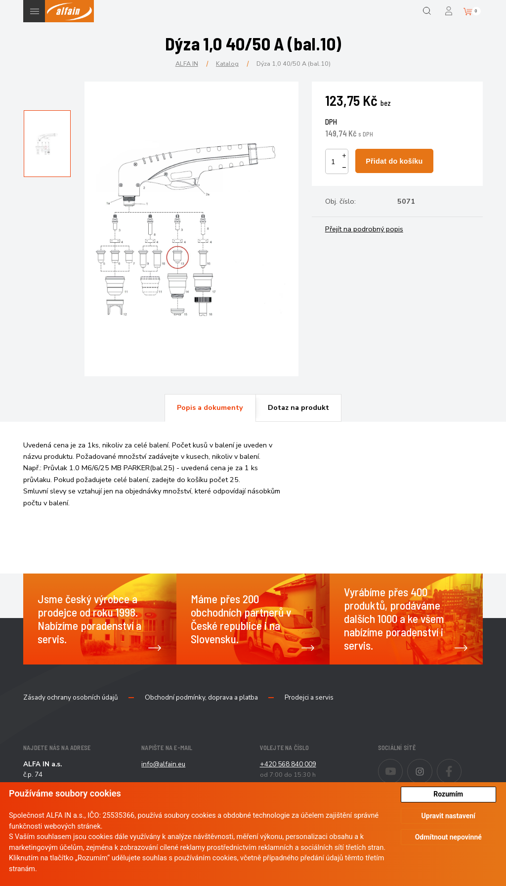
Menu (34, 11)
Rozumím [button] (448, 794)
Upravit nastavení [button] (448, 816)
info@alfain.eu (163, 764)
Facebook (461, 765)
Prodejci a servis (309, 697)
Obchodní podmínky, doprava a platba (201, 697)
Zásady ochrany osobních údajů (70, 697)
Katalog (227, 63)
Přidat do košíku (394, 161)
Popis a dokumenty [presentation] (210, 407)
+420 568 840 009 (288, 764)
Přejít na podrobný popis (364, 229)
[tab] (210, 408)
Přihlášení (449, 11)
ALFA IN (186, 63)
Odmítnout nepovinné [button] (448, 837)
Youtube (402, 765)
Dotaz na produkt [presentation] (298, 407)
